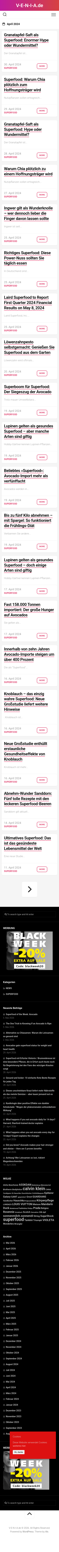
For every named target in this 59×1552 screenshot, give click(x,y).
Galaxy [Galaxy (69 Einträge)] (7, 1196)
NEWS (9, 988)
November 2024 (13, 1347)
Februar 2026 (12, 1260)
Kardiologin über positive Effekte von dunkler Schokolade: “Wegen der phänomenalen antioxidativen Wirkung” (29, 1107)
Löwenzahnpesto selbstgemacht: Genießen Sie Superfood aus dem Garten (29, 347)
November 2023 (13, 1416)
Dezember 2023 (13, 1410)
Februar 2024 (12, 1399)
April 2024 (11, 1387)
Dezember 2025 (13, 1272)
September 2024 (14, 1358)
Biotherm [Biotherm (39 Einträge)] (7, 1189)
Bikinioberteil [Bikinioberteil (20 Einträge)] (46, 1185)
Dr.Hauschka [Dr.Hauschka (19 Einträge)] (16, 1193)
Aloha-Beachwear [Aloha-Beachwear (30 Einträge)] (10, 1185)
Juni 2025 (11, 1306)
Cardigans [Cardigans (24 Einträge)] (7, 1193)
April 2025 (11, 1318)
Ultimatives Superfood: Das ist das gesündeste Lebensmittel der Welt (27, 843)
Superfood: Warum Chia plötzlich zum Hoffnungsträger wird (24, 84)
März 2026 (11, 1254)
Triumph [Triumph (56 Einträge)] (37, 1220)
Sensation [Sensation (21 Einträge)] (35, 1212)
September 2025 (14, 1289)
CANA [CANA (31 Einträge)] (48, 1189)
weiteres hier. (19, 1446)
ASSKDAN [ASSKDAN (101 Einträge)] (25, 1184)
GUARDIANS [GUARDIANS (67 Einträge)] (39, 1196)
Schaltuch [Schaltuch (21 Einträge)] (18, 1212)
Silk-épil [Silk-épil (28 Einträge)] (42, 1212)
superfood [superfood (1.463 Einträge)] (13, 1219)
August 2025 (12, 1295)
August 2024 (12, 1364)
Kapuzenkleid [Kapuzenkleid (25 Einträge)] (30, 1201)
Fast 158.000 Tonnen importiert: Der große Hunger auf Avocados (29, 609)
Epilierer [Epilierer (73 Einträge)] (49, 1193)
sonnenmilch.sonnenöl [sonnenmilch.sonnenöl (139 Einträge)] (18, 1216)
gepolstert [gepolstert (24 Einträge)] (22, 1197)
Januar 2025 (12, 1335)
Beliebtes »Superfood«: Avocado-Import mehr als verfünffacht (26, 475)
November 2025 (13, 1277)
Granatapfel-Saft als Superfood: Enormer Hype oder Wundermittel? (26, 40)
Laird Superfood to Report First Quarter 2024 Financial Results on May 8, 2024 (28, 302)
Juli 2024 (10, 1370)
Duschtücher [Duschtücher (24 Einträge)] (27, 1193)
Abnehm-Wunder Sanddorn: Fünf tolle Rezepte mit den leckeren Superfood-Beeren (28, 798)
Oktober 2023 (12, 1422)
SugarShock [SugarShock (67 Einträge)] (46, 1216)
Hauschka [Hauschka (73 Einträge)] (19, 1200)
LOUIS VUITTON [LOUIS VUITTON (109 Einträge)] (22, 1204)
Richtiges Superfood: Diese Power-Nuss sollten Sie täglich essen (27, 258)
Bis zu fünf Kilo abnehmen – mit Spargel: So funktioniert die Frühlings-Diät (28, 520)
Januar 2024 (12, 1405)
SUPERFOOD (10, 68)
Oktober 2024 (12, 1352)
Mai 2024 (10, 1381)
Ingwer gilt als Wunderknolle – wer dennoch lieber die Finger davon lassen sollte (28, 213)
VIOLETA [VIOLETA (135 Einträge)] (48, 1220)
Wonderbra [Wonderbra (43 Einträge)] (8, 1224)
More (42, 66)
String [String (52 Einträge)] (37, 1216)
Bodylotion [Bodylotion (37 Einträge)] (17, 1189)
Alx (46, 1531)
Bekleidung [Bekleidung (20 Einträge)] (36, 1185)
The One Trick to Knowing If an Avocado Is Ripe (28, 1023)
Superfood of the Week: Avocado (21, 1014)
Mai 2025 (10, 1312)
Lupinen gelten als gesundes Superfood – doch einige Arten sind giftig (28, 565)
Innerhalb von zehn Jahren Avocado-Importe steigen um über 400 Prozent (29, 654)
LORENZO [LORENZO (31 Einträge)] (7, 1204)
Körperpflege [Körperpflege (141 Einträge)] (45, 1200)
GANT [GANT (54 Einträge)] (14, 1196)
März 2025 (11, 1324)
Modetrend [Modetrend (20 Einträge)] (14, 1208)
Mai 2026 (10, 1243)
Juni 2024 (11, 1376)
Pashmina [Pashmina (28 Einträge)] (22, 1208)
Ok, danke (18, 1452)
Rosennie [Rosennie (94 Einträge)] (8, 1211)
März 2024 (11, 1393)
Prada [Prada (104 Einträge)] (36, 1208)
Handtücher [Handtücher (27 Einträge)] (8, 1201)
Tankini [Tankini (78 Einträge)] (28, 1220)
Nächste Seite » (29, 889)
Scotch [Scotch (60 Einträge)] (26, 1212)
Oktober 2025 (12, 1283)
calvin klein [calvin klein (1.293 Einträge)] (34, 1188)
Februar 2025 (12, 1329)
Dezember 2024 (13, 1341)
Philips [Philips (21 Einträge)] (30, 1208)
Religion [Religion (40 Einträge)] (45, 1208)
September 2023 (14, 1428)
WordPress (28, 1531)
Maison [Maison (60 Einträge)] (37, 1204)
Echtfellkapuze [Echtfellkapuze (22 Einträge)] (38, 1193)
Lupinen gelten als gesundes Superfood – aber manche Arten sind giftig (28, 431)
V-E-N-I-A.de (29, 5)
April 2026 (11, 1248)
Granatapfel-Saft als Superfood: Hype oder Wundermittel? (23, 129)
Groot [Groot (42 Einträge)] (29, 1197)
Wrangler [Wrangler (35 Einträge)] (18, 1224)
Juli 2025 (10, 1301)
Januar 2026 (12, 1266)
